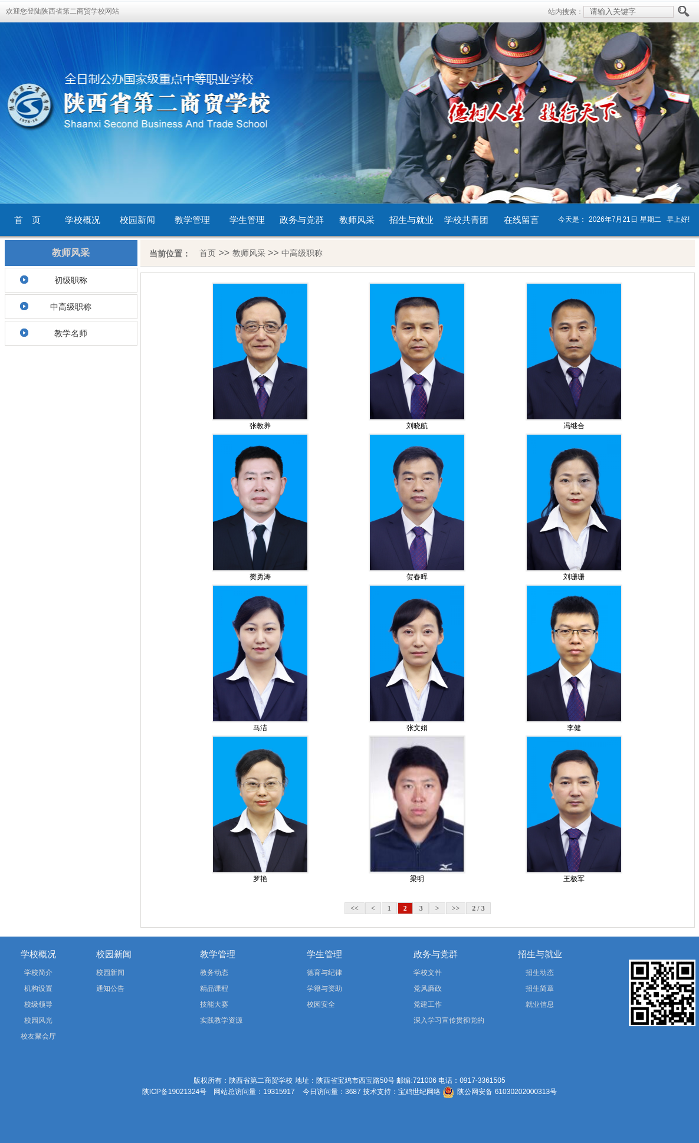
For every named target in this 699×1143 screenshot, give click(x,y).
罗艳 (260, 879)
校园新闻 (137, 220)
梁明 (417, 879)
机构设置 (38, 988)
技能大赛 (214, 1004)
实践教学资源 (221, 1020)
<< (354, 908)
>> (456, 908)
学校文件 (428, 972)
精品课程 (214, 988)
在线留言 (521, 220)
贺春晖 (417, 577)
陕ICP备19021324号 (174, 1092)
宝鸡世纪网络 (419, 1092)
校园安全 (321, 1004)
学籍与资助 (324, 988)
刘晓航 (417, 426)
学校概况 (82, 220)
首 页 (27, 220)
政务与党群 (302, 220)
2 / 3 (478, 908)
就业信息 (540, 1004)
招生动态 (540, 972)
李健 (574, 728)
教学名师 (70, 333)
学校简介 (38, 972)
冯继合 (574, 426)
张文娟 (417, 728)
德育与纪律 (324, 972)
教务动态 (214, 972)
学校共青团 (466, 220)
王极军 (574, 879)
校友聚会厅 (38, 1036)
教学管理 (192, 220)
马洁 (260, 728)
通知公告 (110, 988)
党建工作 (428, 1004)
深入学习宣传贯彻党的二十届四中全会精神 (432, 1022)
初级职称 (70, 280)
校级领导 (38, 1004)
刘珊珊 (574, 577)
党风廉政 (428, 988)
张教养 (260, 426)
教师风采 (357, 220)
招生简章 (540, 988)
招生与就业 (411, 220)
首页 (207, 253)
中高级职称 (70, 306)
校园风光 (38, 1020)
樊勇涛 (260, 577)
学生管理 (247, 220)
